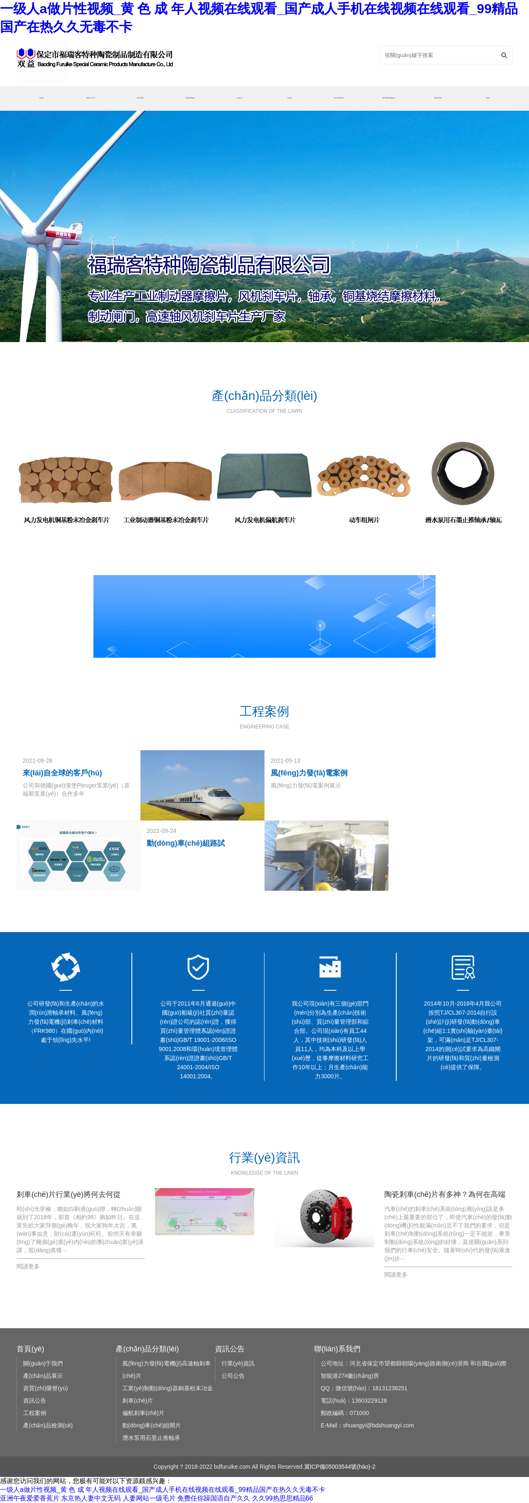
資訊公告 (239, 98)
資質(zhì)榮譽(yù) (190, 98)
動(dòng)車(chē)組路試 (186, 843)
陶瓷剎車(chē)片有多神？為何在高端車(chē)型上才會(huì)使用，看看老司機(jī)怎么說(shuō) (445, 1195)
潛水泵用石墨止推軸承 (151, 1437)
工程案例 (289, 98)
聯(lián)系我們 (438, 98)
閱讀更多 (28, 1266)
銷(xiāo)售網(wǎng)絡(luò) (388, 98)
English (487, 98)
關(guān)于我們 (91, 98)
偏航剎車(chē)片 (143, 1413)
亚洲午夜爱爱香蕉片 (30, 1498)
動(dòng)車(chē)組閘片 (151, 1425)
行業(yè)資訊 (238, 1363)
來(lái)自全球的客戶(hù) (62, 773)
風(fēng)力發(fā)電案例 (309, 773)
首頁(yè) (41, 98)
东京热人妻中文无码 (91, 1498)
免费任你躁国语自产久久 (213, 1498)
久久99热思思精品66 (282, 1498)
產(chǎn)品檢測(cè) (338, 98)
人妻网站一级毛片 (149, 1498)
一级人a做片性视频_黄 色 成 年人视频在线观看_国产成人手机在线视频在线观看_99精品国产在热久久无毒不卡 (162, 1489)
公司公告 (233, 1375)
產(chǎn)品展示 (141, 98)
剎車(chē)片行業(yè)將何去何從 (69, 1194)
